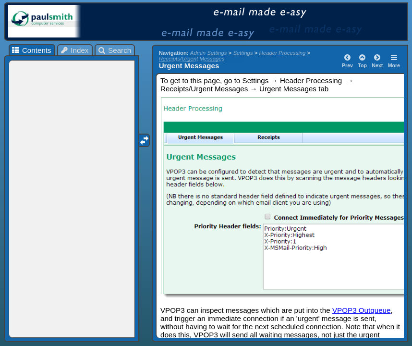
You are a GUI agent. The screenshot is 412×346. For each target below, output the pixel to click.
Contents (31, 50)
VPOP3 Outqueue (361, 310)
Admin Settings (208, 53)
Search (114, 50)
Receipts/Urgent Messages (192, 59)
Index (74, 50)
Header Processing (282, 53)
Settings (243, 53)
